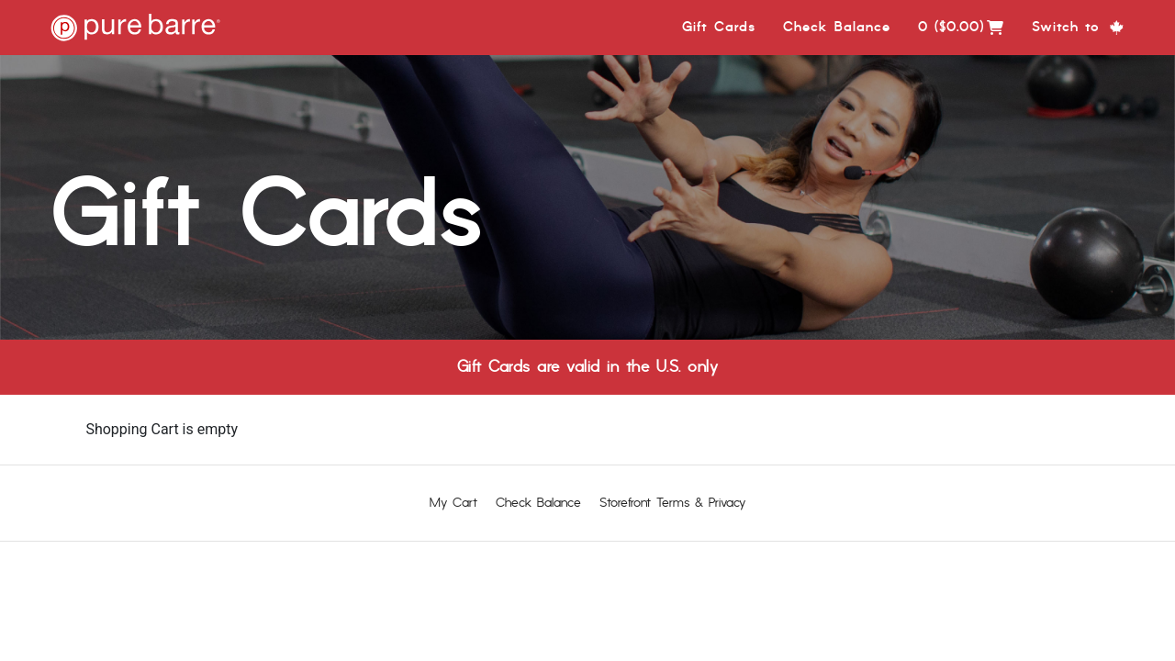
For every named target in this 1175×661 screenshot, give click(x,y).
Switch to (1078, 27)
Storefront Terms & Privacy (672, 502)
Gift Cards (718, 27)
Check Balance (836, 27)
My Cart (453, 502)
